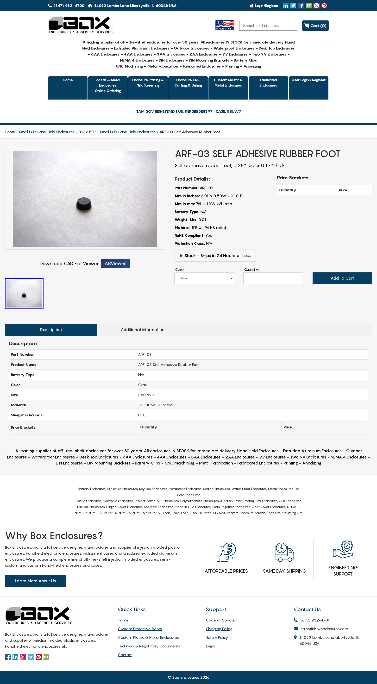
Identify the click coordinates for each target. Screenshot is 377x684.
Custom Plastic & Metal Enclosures (228, 83)
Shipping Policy (219, 628)
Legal (210, 646)
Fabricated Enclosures (268, 83)
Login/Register (264, 5)
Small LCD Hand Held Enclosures (128, 131)
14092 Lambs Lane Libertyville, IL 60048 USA (326, 640)
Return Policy (217, 637)
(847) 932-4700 (66, 5)
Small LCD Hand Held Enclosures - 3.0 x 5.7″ (57, 131)
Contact (125, 654)
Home (68, 80)
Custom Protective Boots (140, 628)
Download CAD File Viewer (85, 263)
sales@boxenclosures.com (321, 629)
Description (51, 329)
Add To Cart (342, 278)
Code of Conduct (221, 620)
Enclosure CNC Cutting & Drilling (188, 83)
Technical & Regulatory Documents (149, 646)
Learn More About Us (35, 580)
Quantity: (251, 269)
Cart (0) (315, 25)
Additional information (142, 329)
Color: (179, 269)
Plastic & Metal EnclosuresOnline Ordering (108, 85)
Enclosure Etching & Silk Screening (148, 83)
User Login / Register (309, 80)
